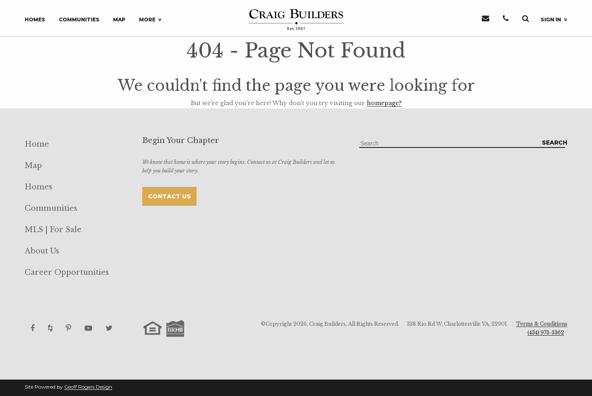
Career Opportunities (67, 272)
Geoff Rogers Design (88, 387)
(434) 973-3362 (545, 332)
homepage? (384, 103)
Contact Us (169, 196)
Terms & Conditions (541, 324)
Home (37, 144)
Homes (35, 19)
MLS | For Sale (53, 229)
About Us (42, 251)
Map (119, 19)
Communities (79, 19)
